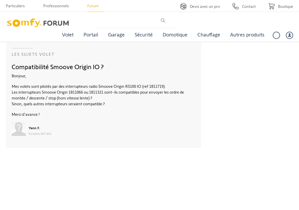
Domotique (175, 34)
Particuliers (15, 5)
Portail (91, 34)
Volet (68, 34)
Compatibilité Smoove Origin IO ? (58, 66)
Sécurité (144, 34)
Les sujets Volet (33, 54)
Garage (116, 34)
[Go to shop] (280, 6)
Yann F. (34, 128)
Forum (93, 5)
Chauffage (208, 34)
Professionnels (56, 5)
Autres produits (247, 34)
